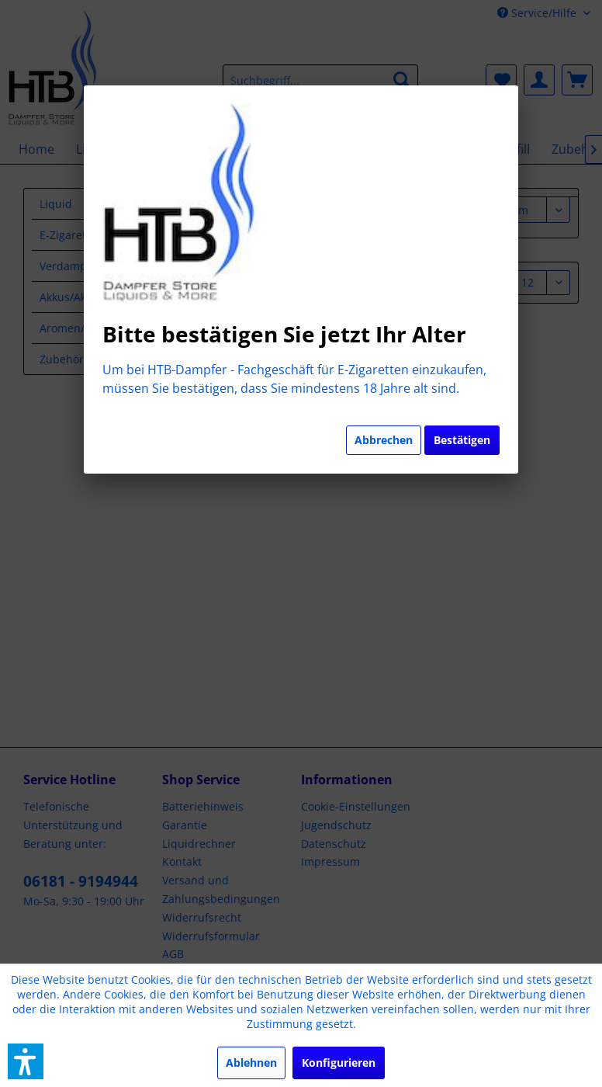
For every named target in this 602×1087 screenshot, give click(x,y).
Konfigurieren (338, 1062)
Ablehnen (251, 1062)
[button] (25, 1061)
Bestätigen (462, 439)
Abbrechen (384, 439)
